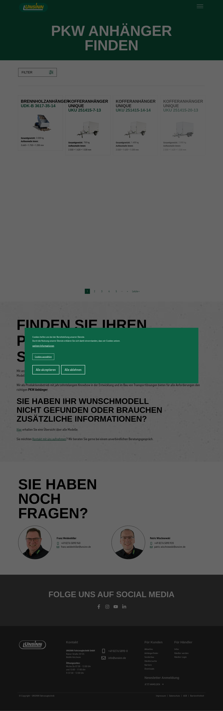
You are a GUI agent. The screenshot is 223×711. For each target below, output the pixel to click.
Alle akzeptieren (46, 370)
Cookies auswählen (43, 356)
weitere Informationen (43, 345)
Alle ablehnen (73, 370)
